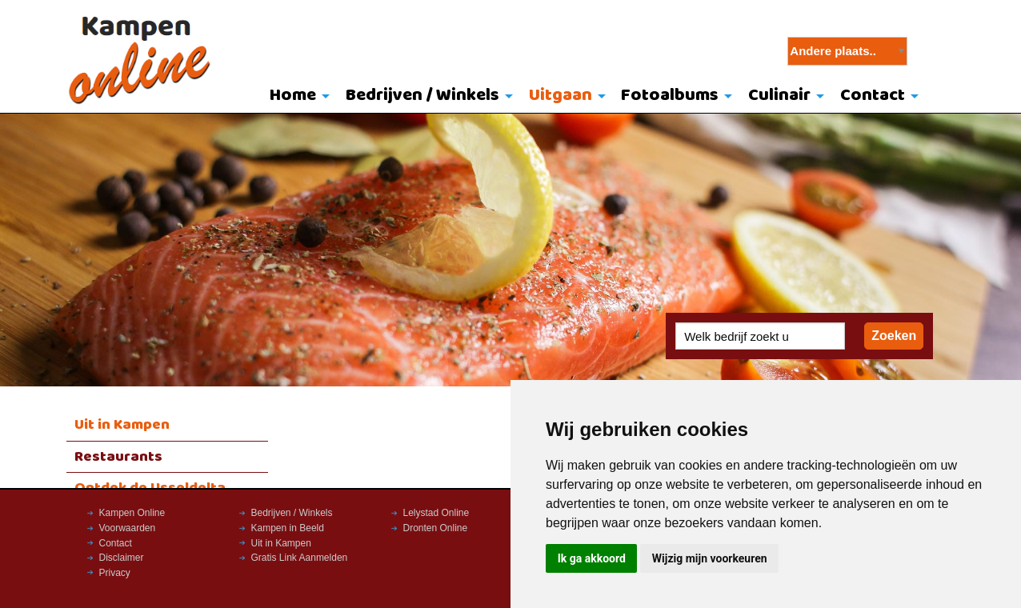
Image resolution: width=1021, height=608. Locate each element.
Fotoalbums (670, 96)
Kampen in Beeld (287, 528)
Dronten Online (435, 528)
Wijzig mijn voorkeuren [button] (709, 558)
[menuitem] (296, 96)
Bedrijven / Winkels (422, 96)
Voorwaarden (127, 528)
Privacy (114, 572)
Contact (872, 96)
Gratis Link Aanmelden (299, 557)
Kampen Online (132, 512)
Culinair (779, 96)
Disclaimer (121, 557)
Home (293, 96)
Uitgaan (560, 96)
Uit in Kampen (122, 425)
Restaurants (118, 457)
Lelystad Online (436, 512)
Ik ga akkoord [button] (592, 558)
